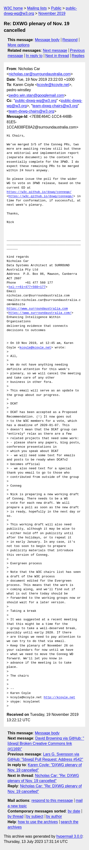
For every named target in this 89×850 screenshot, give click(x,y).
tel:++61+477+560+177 (27, 287)
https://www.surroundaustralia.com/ (40, 313)
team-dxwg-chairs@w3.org (55, 106)
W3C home (13, 8)
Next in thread (57, 56)
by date (74, 811)
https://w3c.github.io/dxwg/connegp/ (39, 192)
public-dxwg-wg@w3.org (35, 101)
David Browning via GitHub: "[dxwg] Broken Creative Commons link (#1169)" (46, 743)
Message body (47, 40)
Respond (70, 40)
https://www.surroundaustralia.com (37, 309)
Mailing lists (37, 8)
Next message (55, 50)
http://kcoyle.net (59, 697)
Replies (78, 56)
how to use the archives (38, 822)
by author (54, 816)
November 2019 (52, 13)
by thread (15, 816)
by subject (34, 816)
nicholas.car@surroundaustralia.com (39, 74)
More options (19, 45)
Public (56, 8)
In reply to (34, 56)
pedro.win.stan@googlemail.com (36, 95)
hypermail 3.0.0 (69, 836)
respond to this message (52, 800)
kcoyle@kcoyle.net (53, 85)
